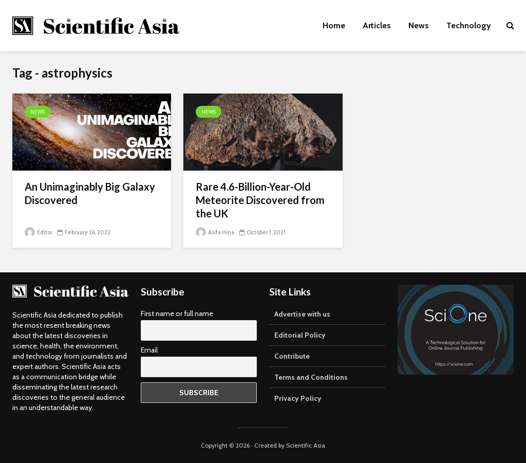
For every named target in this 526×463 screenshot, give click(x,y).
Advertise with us (302, 314)
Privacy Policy (298, 398)
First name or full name (177, 313)
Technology (468, 25)
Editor (38, 232)
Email (149, 350)
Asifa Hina (215, 232)
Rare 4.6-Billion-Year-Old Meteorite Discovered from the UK (260, 199)
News (418, 25)
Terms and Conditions (311, 377)
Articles (377, 25)
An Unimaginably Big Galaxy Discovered (90, 193)
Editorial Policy (300, 335)
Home (334, 25)
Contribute (292, 356)
